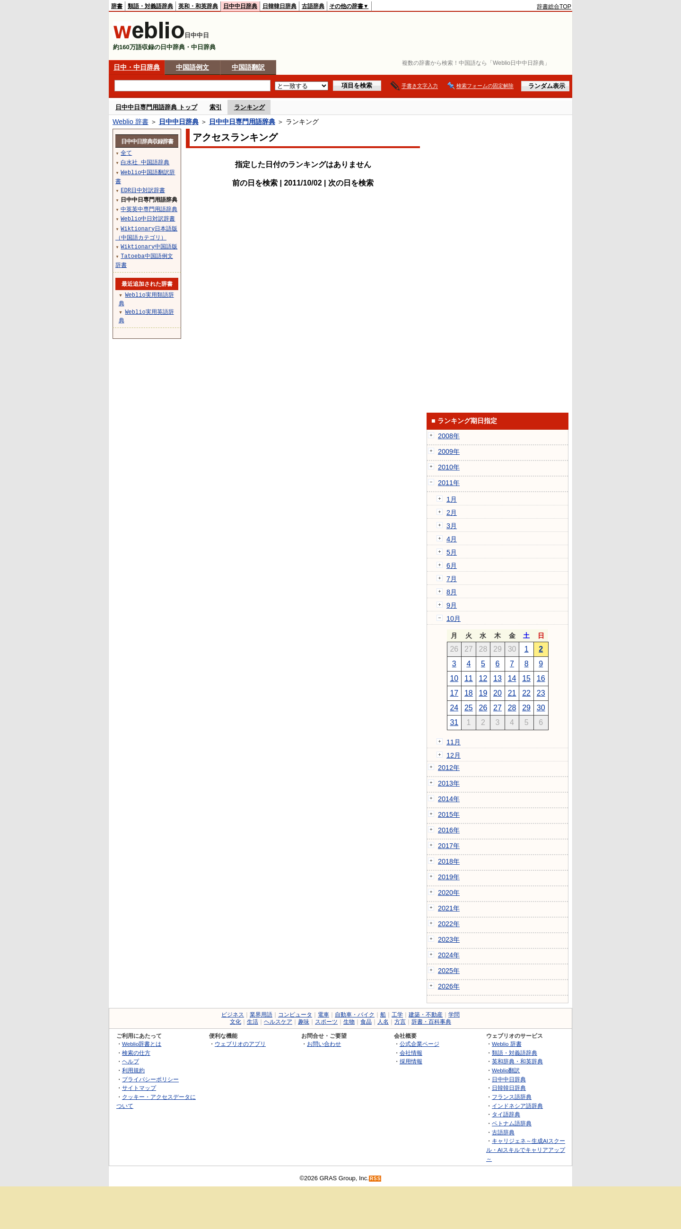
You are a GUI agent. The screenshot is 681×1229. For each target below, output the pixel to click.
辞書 (116, 6)
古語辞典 (313, 6)
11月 (453, 742)
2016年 (449, 830)
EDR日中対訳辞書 (143, 190)
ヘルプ (130, 1061)
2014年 (449, 799)
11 (468, 678)
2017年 (449, 845)
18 (468, 693)
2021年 (449, 908)
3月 (451, 526)
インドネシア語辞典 (517, 1106)
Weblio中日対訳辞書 (148, 218)
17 (454, 693)
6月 (451, 565)
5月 (451, 552)
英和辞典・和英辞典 (517, 1061)
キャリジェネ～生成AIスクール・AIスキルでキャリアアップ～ (525, 1149)
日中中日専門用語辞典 (242, 121)
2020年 (449, 892)
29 (526, 708)
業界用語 (261, 1014)
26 (483, 708)
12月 (453, 755)
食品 (366, 1022)
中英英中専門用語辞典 (149, 209)
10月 (453, 618)
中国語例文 (192, 67)
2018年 (449, 861)
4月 (451, 539)
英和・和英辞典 (198, 6)
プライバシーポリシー (150, 1079)
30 (541, 708)
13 (497, 678)
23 (541, 693)
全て (126, 153)
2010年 (449, 467)
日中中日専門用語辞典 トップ (156, 107)
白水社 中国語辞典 (145, 162)
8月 (451, 592)
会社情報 (411, 1053)
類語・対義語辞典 (150, 6)
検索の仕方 (136, 1053)
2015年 (449, 814)
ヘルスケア (278, 1022)
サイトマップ (139, 1088)
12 (483, 678)
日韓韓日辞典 (279, 6)
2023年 (449, 939)
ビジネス (232, 1014)
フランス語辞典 (512, 1097)
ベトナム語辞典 (512, 1123)
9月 (451, 605)
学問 (454, 1014)
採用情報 (411, 1061)
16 (541, 678)
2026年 (449, 986)
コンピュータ (295, 1014)
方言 (400, 1022)
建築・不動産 (426, 1014)
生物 (349, 1022)
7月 (451, 579)
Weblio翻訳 (506, 1070)
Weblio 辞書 (130, 121)
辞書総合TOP (554, 6)
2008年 (449, 436)
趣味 (303, 1022)
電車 (323, 1014)
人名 (383, 1022)
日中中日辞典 (240, 6)
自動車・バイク (355, 1014)
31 (454, 722)
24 (454, 708)
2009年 (449, 451)
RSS (375, 1178)
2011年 (449, 482)
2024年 (449, 955)
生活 (252, 1022)
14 (512, 678)
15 (526, 678)
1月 (451, 499)
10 (454, 678)
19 (483, 693)
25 (468, 708)
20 (497, 693)
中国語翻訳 (248, 67)
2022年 (449, 924)
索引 (216, 107)
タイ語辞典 (506, 1114)
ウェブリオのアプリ (240, 1044)
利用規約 (133, 1070)
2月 (451, 512)
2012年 (449, 767)
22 (526, 693)
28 (512, 708)
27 (497, 708)
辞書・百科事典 (431, 1022)
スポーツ (326, 1022)
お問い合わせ (324, 1044)
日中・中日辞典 (137, 67)
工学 (397, 1014)
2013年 (449, 783)
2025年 (449, 970)
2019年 (449, 877)
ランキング (249, 107)
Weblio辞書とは (141, 1044)
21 (512, 693)
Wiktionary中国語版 (149, 246)
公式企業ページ (419, 1044)
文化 (235, 1022)
